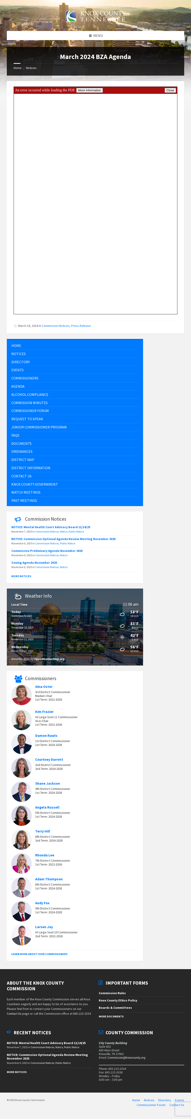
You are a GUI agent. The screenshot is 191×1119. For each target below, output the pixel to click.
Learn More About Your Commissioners (39, 956)
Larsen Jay (44, 929)
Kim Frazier (44, 714)
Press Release (81, 328)
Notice (63, 533)
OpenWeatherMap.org (49, 661)
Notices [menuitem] (149, 1102)
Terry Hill (42, 833)
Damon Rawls (46, 738)
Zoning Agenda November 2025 (34, 565)
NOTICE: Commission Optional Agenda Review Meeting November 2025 (63, 541)
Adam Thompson (49, 881)
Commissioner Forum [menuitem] (151, 1107)
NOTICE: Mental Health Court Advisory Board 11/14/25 (50, 529)
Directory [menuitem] (164, 1102)
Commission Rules (112, 995)
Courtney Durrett (49, 762)
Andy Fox (42, 905)
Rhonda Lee (44, 857)
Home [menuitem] (136, 1102)
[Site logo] (96, 24)
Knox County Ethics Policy (118, 1003)
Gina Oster (43, 689)
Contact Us (14, 1016)
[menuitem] (75, 348)
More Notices (21, 578)
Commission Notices (55, 328)
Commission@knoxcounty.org (126, 1060)
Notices (31, 70)
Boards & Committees (115, 1010)
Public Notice (76, 533)
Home (18, 70)
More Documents (111, 1019)
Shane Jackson (47, 786)
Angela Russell (47, 809)
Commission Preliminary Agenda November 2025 (47, 553)
